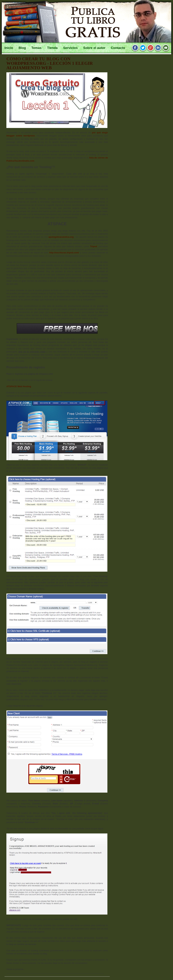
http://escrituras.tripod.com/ (64, 252)
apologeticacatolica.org (61, 237)
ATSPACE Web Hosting (18, 386)
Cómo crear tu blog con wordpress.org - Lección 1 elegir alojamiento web (49, 63)
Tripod (93, 246)
